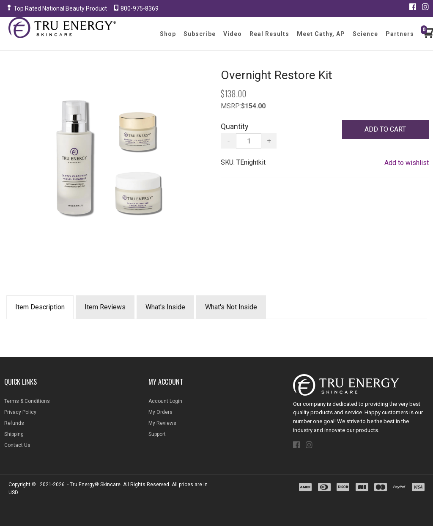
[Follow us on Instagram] (425, 6)
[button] (385, 129)
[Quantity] (248, 141)
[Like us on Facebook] (412, 6)
